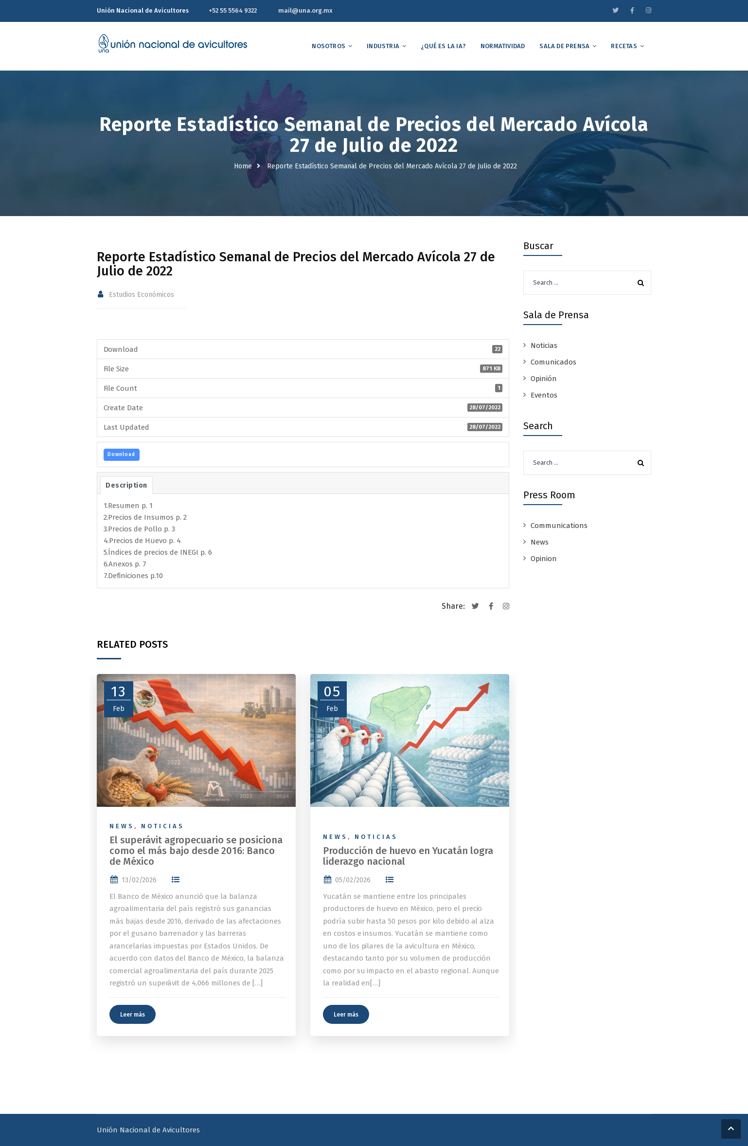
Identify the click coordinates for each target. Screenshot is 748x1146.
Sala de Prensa (564, 46)
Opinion (544, 558)
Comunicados (553, 362)
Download (121, 454)
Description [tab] (126, 485)
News (121, 826)
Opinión (544, 378)
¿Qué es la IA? (443, 46)
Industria (383, 46)
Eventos (544, 395)
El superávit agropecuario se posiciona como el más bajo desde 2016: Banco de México (196, 851)
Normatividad (503, 46)
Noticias (162, 826)
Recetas (624, 46)
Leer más (132, 1014)
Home (243, 166)
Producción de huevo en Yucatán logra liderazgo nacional (408, 856)
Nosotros (328, 46)
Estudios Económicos (141, 295)
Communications (559, 525)
